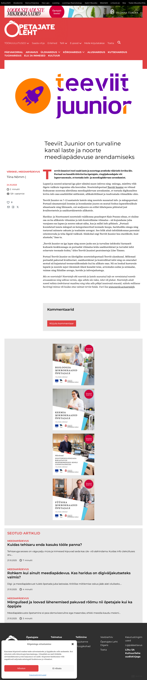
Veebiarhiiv (106, 637)
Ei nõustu (57, 668)
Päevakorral (13, 52)
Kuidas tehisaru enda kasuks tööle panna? (44, 545)
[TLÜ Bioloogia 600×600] (73, 364)
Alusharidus (96, 52)
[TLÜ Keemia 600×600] (73, 409)
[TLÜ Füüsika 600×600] (73, 499)
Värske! (12, 171)
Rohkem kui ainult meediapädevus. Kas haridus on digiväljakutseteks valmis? (68, 575)
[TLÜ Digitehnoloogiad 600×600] (73, 454)
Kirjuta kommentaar (62, 323)
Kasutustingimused (37, 675)
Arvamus (32, 52)
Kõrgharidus (72, 52)
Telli (62, 43)
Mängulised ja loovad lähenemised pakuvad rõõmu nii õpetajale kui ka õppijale (69, 604)
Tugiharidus (12, 55)
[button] (72, 644)
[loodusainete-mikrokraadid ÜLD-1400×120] (73, 12)
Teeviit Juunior (116, 187)
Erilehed (52, 43)
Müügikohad (83, 646)
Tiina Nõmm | (16, 177)
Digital (137, 676)
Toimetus (56, 637)
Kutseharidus (117, 52)
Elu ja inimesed (34, 55)
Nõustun (21, 668)
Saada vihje (38, 43)
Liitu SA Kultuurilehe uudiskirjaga (132, 653)
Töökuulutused (15, 43)
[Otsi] (119, 42)
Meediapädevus (29, 171)
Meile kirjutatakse (94, 43)
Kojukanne (82, 641)
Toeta (111, 43)
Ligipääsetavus (133, 645)
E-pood (74, 43)
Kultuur (54, 55)
